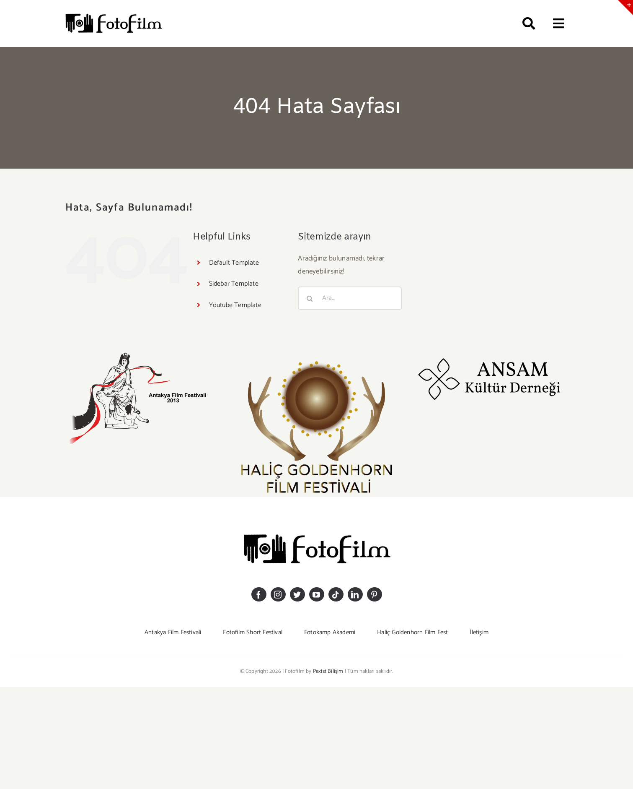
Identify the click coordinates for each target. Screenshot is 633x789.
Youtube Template (235, 305)
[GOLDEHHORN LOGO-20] (316, 355)
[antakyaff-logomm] (142, 355)
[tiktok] (336, 594)
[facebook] (258, 594)
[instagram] (278, 594)
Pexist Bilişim (328, 671)
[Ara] (525, 23)
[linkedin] (355, 594)
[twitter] (297, 594)
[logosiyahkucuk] (113, 15)
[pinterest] (374, 594)
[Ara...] (350, 298)
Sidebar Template (233, 283)
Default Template (234, 262)
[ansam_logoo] (490, 355)
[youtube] (316, 594)
